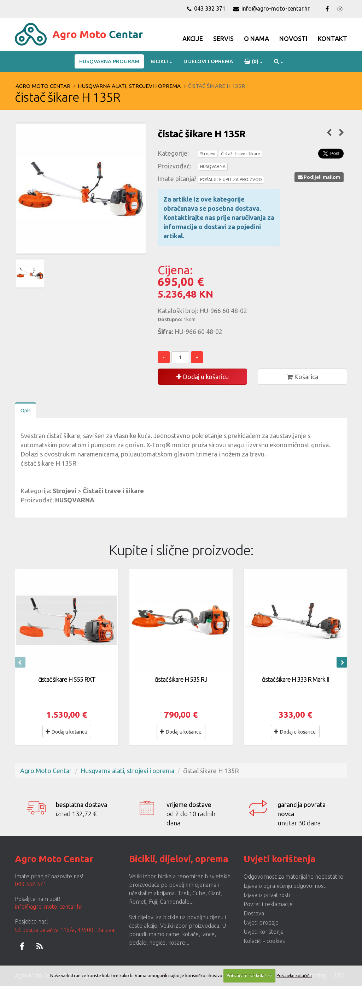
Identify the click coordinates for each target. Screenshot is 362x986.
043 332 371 (206, 8)
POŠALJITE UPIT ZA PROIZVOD (231, 179)
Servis (223, 38)
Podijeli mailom (319, 177)
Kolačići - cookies (264, 941)
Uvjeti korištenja (264, 931)
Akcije (192, 38)
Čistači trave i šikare (240, 153)
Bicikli (159, 61)
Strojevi (207, 153)
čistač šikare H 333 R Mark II (295, 679)
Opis (26, 410)
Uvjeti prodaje (261, 922)
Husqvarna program (109, 61)
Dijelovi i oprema (208, 61)
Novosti (293, 38)
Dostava (254, 913)
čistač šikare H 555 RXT (66, 679)
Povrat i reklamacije (268, 904)
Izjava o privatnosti (267, 895)
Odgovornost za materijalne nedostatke (293, 876)
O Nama (256, 38)
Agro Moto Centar (43, 86)
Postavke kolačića (294, 975)
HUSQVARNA (213, 166)
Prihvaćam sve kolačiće (249, 975)
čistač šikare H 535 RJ (180, 679)
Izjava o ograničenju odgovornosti (285, 886)
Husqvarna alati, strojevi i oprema (129, 86)
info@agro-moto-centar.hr (271, 8)
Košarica (302, 376)
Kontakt (332, 38)
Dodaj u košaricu (202, 376)
